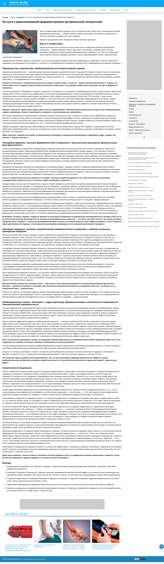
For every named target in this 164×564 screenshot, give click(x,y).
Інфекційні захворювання (137, 101)
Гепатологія (133, 118)
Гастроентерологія (135, 115)
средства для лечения (136, 214)
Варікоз (131, 112)
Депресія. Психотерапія (137, 124)
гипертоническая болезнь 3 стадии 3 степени (141, 199)
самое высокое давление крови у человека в (143, 222)
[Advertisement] (144, 55)
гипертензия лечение (135, 183)
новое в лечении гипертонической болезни (143, 177)
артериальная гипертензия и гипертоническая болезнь (138, 153)
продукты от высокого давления (140, 195)
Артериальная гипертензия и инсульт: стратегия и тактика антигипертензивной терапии (74, 535)
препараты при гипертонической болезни (143, 211)
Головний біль (133, 121)
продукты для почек (135, 204)
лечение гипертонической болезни (140, 218)
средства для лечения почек (138, 187)
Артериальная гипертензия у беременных (49, 534)
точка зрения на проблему (137, 180)
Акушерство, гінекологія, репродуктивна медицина (142, 105)
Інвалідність (133, 98)
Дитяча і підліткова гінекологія (139, 130)
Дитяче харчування (135, 133)
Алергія (131, 109)
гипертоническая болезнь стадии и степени (143, 226)
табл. (109, 390)
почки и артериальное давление (139, 166)
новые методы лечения (136, 170)
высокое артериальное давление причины (143, 163)
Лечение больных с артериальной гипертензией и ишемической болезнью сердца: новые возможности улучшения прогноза (24, 536)
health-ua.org (21, 3)
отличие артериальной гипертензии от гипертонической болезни (141, 158)
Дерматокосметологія (136, 127)
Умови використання (10, 561)
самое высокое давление (137, 207)
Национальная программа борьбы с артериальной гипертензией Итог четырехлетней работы (99, 535)
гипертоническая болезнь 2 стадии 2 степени (141, 191)
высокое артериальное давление (140, 173)
